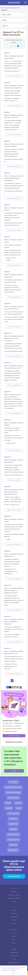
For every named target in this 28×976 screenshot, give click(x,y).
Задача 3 (7, 112)
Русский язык (13, 782)
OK (13, 973)
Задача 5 (7, 173)
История (18, 803)
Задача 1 (7, 53)
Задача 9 (7, 303)
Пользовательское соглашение (8, 970)
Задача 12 (7, 392)
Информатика (13, 824)
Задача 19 (7, 616)
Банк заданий (14, 949)
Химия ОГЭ (13, 845)
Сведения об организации (14, 898)
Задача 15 (7, 486)
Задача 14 (7, 457)
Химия (19, 808)
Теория (14, 933)
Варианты (14, 943)
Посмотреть (14, 46)
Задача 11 (7, 363)
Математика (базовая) (13, 792)
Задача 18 (7, 585)
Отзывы (14, 959)
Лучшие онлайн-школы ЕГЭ (14, 962)
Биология (8, 808)
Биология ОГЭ (13, 850)
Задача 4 (7, 141)
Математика (14, 913)
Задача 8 (7, 272)
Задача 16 (7, 516)
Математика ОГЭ (13, 839)
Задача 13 (7, 420)
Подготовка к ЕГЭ (14, 929)
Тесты (14, 939)
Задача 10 (7, 333)
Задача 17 (7, 551)
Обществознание (13, 797)
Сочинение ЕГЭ (14, 955)
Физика (8, 803)
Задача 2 (7, 82)
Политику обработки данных (14, 968)
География (13, 829)
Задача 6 (7, 205)
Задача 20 (7, 648)
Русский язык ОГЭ (13, 834)
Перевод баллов (14, 952)
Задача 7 (7, 237)
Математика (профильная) (13, 787)
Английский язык (13, 813)
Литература (13, 819)
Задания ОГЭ (14, 936)
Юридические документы (14, 895)
